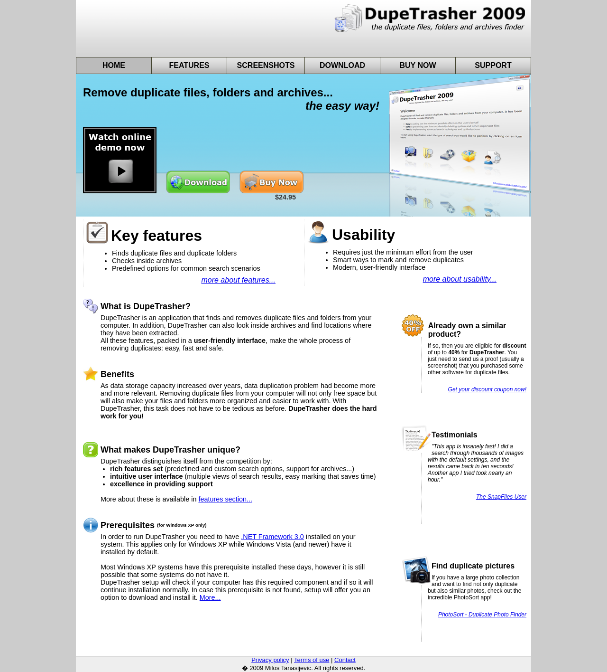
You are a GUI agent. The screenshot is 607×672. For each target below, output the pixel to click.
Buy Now (417, 65)
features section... (225, 499)
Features (189, 65)
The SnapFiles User (501, 496)
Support (493, 65)
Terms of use (311, 659)
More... (210, 597)
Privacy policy (270, 659)
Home (113, 65)
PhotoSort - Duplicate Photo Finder (482, 614)
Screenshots (266, 65)
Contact (345, 659)
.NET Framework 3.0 (272, 536)
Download (342, 65)
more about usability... (460, 279)
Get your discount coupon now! (487, 389)
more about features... (238, 280)
